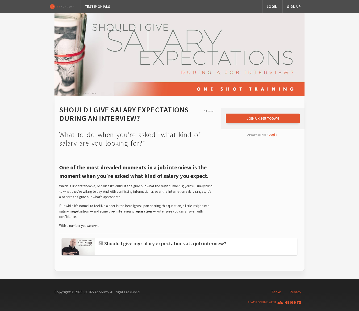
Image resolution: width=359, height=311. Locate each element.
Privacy (295, 292)
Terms (276, 292)
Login (272, 134)
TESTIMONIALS (97, 6)
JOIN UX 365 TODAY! (263, 118)
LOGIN (272, 6)
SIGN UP (294, 6)
